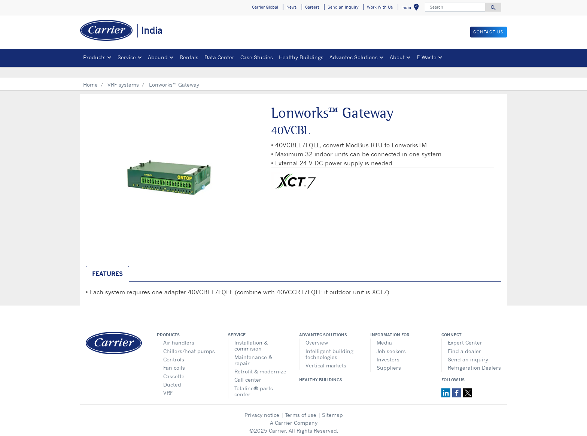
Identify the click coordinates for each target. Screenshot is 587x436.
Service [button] (127, 57)
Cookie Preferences (293, 427)
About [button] (397, 57)
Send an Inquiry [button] (343, 7)
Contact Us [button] (488, 31)
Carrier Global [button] (265, 7)
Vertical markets (325, 354)
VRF (168, 382)
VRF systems (123, 73)
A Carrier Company (293, 412)
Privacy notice (261, 404)
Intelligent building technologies (329, 343)
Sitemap (332, 404)
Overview (316, 331)
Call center (247, 369)
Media (384, 331)
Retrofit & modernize (260, 360)
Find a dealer (464, 340)
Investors (388, 348)
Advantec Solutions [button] (353, 57)
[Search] (455, 7)
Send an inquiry (468, 348)
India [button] (411, 8)
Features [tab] (107, 263)
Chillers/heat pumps (189, 340)
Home (90, 73)
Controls (173, 348)
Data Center (219, 57)
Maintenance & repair (253, 349)
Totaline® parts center (253, 380)
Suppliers (389, 357)
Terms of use (300, 404)
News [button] (291, 7)
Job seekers (391, 340)
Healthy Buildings (301, 57)
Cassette (174, 365)
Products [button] (94, 57)
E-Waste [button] (427, 57)
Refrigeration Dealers (474, 357)
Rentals (189, 57)
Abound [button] (158, 57)
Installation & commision (251, 334)
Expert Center (465, 331)
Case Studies (256, 57)
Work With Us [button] (380, 7)
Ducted (172, 373)
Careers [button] (312, 7)
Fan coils (174, 357)
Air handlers (178, 331)
